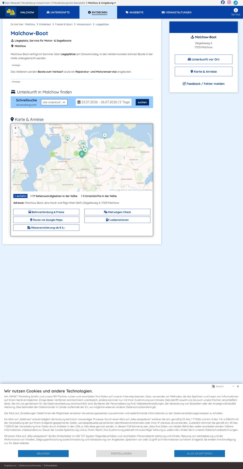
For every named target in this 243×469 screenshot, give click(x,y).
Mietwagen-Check (117, 212)
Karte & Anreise (204, 71)
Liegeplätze (102, 24)
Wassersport (84, 24)
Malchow (102, 2)
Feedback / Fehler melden (204, 84)
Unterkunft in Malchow (44, 92)
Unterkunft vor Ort (203, 59)
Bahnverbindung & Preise (46, 212)
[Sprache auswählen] (213, 386)
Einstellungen (121, 453)
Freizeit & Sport (64, 24)
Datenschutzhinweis (30, 465)
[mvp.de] (236, 3)
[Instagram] (229, 3)
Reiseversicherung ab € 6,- (46, 227)
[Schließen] (237, 386)
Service (235, 12)
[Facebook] (223, 3)
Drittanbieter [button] (50, 465)
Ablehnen (43, 453)
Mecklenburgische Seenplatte (69, 2)
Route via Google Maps (46, 219)
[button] (29, 11)
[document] (121, 419)
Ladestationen (117, 219)
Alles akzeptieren (199, 453)
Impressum (10, 465)
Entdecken (45, 24)
